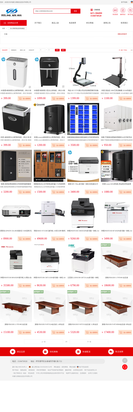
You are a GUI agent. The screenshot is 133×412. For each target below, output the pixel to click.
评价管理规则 (41, 370)
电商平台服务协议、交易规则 (76, 373)
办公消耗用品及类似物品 (17, 28)
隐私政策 (23, 370)
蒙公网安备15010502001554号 (40, 367)
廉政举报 (68, 370)
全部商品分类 (12, 23)
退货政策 (31, 370)
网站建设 (57, 367)
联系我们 (124, 23)
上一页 (44, 342)
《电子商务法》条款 (19, 373)
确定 (63, 50)
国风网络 (65, 367)
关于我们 (38, 23)
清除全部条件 (122, 34)
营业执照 (31, 373)
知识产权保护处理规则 (55, 370)
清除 (57, 50)
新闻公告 (107, 23)
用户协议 (15, 370)
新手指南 (125, 2)
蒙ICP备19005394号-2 (20, 367)
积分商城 (89, 23)
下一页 (89, 342)
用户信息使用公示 (90, 370)
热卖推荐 (72, 23)
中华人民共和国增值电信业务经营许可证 (50, 373)
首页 (3, 28)
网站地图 (72, 367)
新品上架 (55, 23)
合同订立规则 (92, 373)
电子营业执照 (83, 367)
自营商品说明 (78, 370)
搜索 (75, 11)
